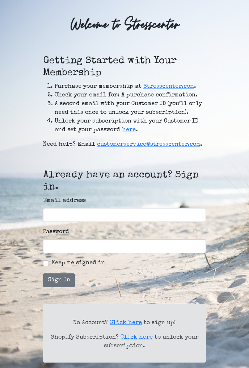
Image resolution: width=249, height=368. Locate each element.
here (129, 130)
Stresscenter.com (168, 87)
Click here (126, 323)
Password (56, 232)
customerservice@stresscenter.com (148, 145)
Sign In (59, 280)
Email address (64, 201)
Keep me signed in (78, 263)
